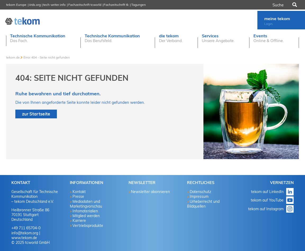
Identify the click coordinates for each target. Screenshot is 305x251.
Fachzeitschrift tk (116, 5)
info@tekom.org (24, 233)
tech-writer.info (54, 5)
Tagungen (138, 5)
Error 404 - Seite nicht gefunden (47, 57)
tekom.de (13, 57)
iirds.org (35, 5)
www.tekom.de (24, 237)
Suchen (294, 5)
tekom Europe (16, 5)
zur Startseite (36, 113)
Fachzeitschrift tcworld (84, 5)
